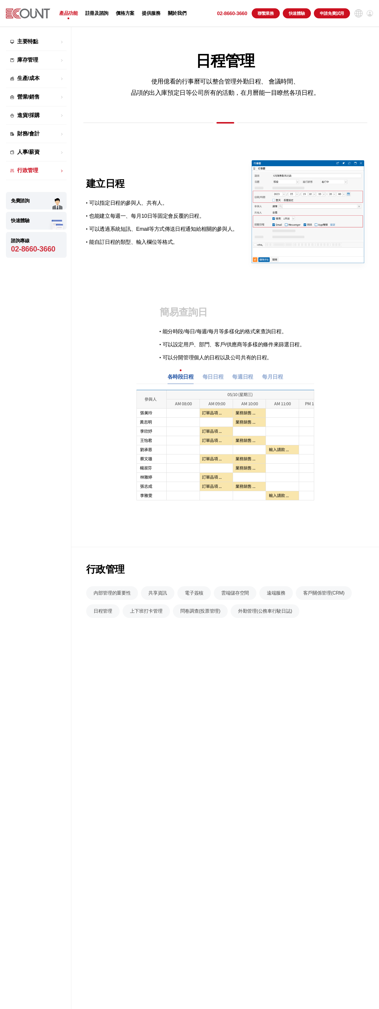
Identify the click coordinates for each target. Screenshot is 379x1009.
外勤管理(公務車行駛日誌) (265, 617)
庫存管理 (27, 60)
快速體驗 (297, 13)
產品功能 (68, 13)
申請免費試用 (332, 13)
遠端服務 (276, 599)
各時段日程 (181, 380)
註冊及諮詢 (96, 13)
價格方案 (125, 13)
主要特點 (27, 41)
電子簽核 (194, 599)
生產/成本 (28, 78)
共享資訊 (157, 599)
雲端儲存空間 (235, 599)
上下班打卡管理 (146, 617)
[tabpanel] (225, 451)
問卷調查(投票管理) (200, 617)
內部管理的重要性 (112, 599)
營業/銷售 (28, 97)
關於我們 (177, 13)
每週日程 (242, 380)
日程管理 (103, 617)
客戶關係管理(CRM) (324, 599)
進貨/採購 (28, 115)
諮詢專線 (36, 245)
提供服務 (151, 13)
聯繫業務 (266, 13)
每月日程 (272, 380)
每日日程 (213, 380)
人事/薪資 (28, 152)
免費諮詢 (20, 200)
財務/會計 (28, 134)
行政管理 (27, 170)
